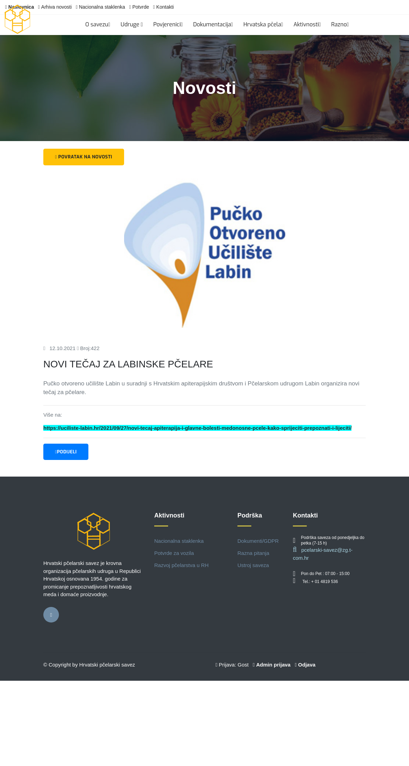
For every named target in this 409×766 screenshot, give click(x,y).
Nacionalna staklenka (102, 7)
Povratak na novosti (83, 157)
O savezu (97, 24)
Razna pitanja (253, 553)
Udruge (132, 24)
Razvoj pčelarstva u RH (181, 565)
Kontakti (165, 7)
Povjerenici (168, 24)
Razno (340, 24)
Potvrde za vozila (174, 553)
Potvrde (140, 7)
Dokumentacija (213, 24)
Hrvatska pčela (263, 24)
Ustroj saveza (253, 565)
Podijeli (66, 452)
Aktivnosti (307, 24)
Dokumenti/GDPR (258, 541)
